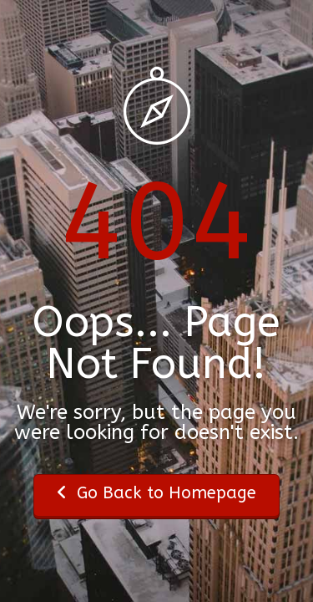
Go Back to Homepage (156, 493)
